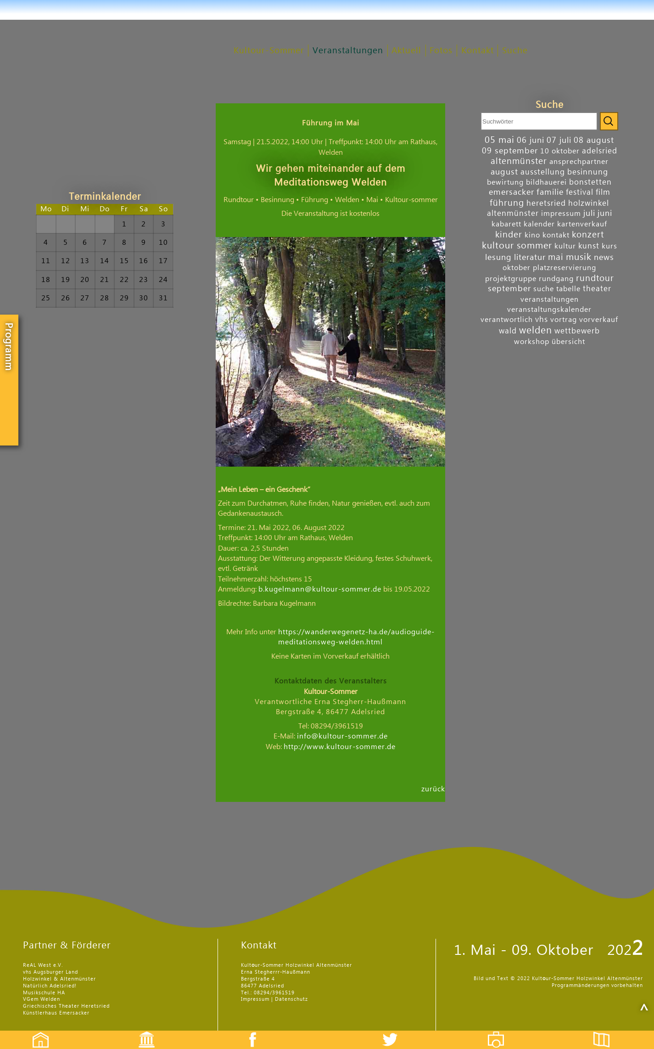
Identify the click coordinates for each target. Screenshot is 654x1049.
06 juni (530, 140)
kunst (588, 246)
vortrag (563, 320)
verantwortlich (507, 320)
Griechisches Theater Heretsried (66, 1006)
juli (589, 213)
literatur (530, 257)
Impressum (255, 999)
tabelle (568, 289)
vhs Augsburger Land (50, 972)
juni (605, 213)
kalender (539, 224)
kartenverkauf (582, 224)
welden (535, 330)
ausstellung (542, 172)
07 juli (559, 140)
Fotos (441, 51)
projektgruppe (511, 279)
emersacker (511, 192)
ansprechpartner (579, 162)
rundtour (595, 278)
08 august (594, 140)
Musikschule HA (44, 993)
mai (556, 257)
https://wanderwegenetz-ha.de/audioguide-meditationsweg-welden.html (356, 637)
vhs (541, 319)
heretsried (546, 203)
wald (508, 331)
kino (532, 235)
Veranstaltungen (348, 51)
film (603, 192)
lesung (498, 257)
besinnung (587, 172)
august (504, 172)
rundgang (556, 279)
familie (550, 192)
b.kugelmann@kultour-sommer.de (319, 589)
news (604, 257)
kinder (508, 234)
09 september (510, 151)
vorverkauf (598, 320)
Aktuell (406, 51)
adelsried (599, 151)
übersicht (568, 342)
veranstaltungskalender (549, 310)
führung (507, 203)
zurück (433, 788)
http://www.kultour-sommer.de (340, 747)
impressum (561, 214)
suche (543, 289)
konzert (588, 234)
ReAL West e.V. (43, 965)
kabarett (506, 224)
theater (597, 288)
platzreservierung (564, 268)
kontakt (556, 235)
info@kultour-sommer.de (342, 736)
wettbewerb (577, 331)
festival (579, 192)
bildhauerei (546, 182)
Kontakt (477, 51)
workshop (531, 342)
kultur (565, 246)
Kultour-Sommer (269, 51)
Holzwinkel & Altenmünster (59, 979)
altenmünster (519, 161)
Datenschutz (291, 999)
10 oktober (560, 151)
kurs (609, 246)
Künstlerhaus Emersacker (56, 1013)
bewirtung (505, 182)
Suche (515, 51)
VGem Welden (41, 999)
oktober (517, 268)
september (509, 288)
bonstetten (590, 182)
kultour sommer (517, 245)
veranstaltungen (549, 299)
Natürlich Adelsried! (50, 986)
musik (579, 257)
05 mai (499, 140)
